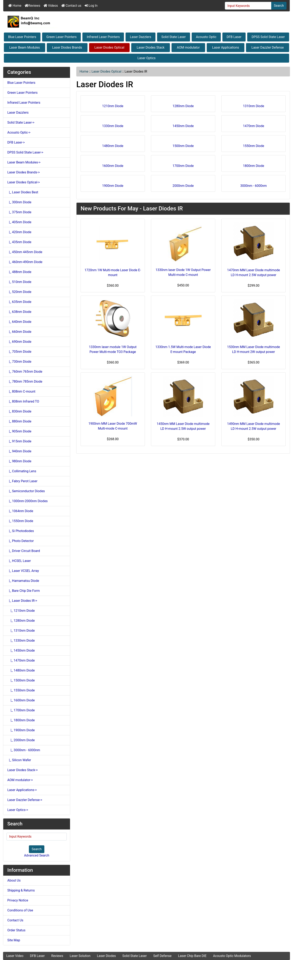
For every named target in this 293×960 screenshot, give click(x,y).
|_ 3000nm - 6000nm (23, 750)
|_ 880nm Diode (19, 421)
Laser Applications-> (22, 790)
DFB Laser (234, 37)
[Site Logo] (146, 21)
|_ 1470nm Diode (21, 660)
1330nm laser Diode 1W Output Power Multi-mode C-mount (183, 272)
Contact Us (15, 920)
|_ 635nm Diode (19, 302)
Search (279, 6)
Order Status (16, 930)
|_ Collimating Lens (21, 471)
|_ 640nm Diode (19, 322)
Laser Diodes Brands (67, 47)
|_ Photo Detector (20, 541)
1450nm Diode (183, 124)
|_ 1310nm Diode (21, 630)
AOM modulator (188, 47)
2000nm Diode (183, 184)
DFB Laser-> (16, 142)
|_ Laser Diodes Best (22, 192)
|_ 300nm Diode (19, 202)
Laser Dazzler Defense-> (24, 800)
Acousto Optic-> (18, 132)
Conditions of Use (20, 910)
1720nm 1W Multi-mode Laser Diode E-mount (113, 272)
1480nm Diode (112, 144)
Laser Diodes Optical (109, 47)
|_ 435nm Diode (19, 242)
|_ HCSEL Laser (19, 561)
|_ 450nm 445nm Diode (24, 252)
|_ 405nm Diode (19, 222)
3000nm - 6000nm (253, 184)
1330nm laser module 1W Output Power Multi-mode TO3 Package (113, 349)
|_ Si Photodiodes (20, 531)
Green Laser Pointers (61, 37)
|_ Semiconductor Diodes (26, 491)
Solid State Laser (173, 37)
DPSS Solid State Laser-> (25, 152)
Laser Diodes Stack (151, 47)
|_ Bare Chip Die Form (23, 591)
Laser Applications (225, 47)
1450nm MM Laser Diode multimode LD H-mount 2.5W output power (183, 426)
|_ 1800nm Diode (21, 720)
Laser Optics (146, 58)
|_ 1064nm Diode (20, 511)
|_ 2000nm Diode (21, 740)
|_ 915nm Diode (19, 441)
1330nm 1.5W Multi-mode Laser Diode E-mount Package (183, 349)
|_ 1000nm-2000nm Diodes (27, 501)
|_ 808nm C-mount (21, 391)
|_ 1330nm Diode (21, 640)
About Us (14, 880)
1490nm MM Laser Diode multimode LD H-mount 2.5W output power (253, 426)
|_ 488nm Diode (19, 272)
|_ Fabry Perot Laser (22, 481)
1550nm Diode (253, 144)
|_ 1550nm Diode (20, 521)
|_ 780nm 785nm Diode (24, 381)
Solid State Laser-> (20, 122)
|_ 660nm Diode (19, 332)
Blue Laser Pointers (22, 37)
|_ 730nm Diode (19, 362)
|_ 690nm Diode (19, 342)
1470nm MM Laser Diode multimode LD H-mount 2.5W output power (253, 272)
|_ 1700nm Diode (21, 710)
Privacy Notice (17, 900)
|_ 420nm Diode (19, 232)
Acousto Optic (206, 37)
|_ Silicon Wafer (19, 760)
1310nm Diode (253, 104)
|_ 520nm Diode (19, 292)
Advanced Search (36, 855)
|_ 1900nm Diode (21, 730)
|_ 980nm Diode (19, 461)
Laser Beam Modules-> (23, 162)
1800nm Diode (253, 164)
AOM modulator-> (20, 780)
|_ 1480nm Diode (21, 670)
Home (14, 6)
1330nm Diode (112, 124)
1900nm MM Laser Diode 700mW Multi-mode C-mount (113, 426)
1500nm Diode (183, 144)
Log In (91, 6)
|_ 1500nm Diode (21, 680)
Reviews (32, 6)
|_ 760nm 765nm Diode (24, 371)
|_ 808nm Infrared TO (23, 401)
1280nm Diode (183, 104)
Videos (51, 6)
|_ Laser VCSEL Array (23, 571)
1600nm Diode (112, 164)
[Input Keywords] (248, 6)
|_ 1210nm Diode (21, 611)
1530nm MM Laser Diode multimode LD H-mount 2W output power (253, 349)
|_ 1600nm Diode (21, 700)
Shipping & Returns (21, 890)
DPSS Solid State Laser (268, 37)
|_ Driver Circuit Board (23, 551)
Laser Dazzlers (140, 37)
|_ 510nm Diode (19, 282)
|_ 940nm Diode (19, 451)
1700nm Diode (183, 164)
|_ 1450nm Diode (21, 650)
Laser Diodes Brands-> (23, 172)
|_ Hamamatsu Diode (23, 581)
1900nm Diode (112, 184)
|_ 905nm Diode (19, 431)
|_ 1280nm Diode (21, 621)
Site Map (13, 940)
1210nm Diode (112, 104)
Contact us (71, 6)
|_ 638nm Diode (19, 312)
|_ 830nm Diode (19, 411)
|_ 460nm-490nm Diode (24, 262)
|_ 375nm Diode (19, 212)
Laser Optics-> (17, 810)
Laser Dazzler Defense (267, 47)
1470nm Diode (253, 124)
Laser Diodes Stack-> (22, 770)
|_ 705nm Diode (19, 352)
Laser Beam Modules (24, 47)
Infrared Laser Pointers (103, 37)
